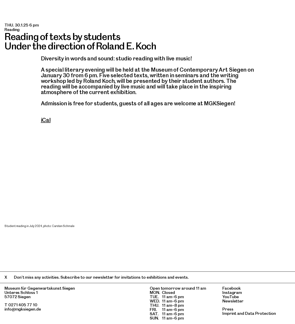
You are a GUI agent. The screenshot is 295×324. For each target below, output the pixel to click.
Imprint (229, 313)
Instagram (232, 292)
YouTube (230, 296)
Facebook (231, 288)
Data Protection (260, 313)
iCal (46, 120)
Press (227, 309)
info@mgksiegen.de (22, 309)
